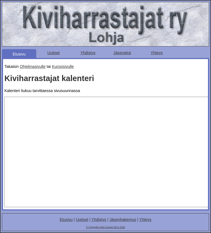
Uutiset (53, 53)
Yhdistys (87, 53)
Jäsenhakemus (123, 219)
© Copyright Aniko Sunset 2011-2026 (105, 227)
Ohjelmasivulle (33, 66)
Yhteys (157, 53)
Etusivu (19, 54)
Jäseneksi (122, 53)
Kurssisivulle (63, 66)
